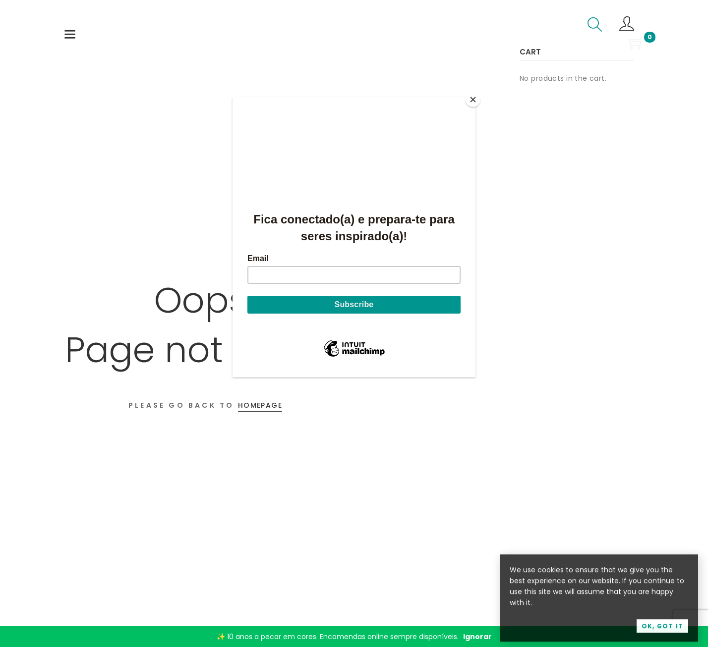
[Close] (473, 99)
